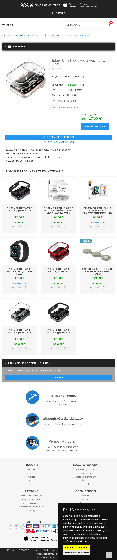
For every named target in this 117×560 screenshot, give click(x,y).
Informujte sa (97, 222)
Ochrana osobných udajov (31, 499)
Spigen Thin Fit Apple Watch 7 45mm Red (58, 270)
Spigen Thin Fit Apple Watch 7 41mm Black (19, 209)
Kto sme (85, 496)
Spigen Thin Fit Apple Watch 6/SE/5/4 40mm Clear (20, 271)
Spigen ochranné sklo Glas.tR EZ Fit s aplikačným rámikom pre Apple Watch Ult (97, 211)
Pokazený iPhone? (63, 396)
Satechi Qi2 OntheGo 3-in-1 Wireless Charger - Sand (97, 271)
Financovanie (85, 473)
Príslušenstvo (23, 35)
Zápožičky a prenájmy (85, 477)
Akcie (31, 473)
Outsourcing (85, 484)
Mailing (58, 377)
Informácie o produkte (58, 137)
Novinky (31, 469)
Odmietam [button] (83, 547)
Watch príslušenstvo (47, 35)
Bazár (31, 480)
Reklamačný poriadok (86, 469)
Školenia (85, 480)
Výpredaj (31, 477)
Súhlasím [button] (69, 547)
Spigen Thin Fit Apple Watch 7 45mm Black (58, 331)
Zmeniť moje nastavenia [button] (77, 552)
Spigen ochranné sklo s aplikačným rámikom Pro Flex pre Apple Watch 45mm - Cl (58, 211)
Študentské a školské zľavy (63, 418)
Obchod (7, 35)
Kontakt (85, 499)
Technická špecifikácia (59, 142)
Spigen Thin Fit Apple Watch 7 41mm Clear (19, 331)
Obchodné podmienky (31, 496)
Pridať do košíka (95, 126)
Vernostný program (63, 441)
